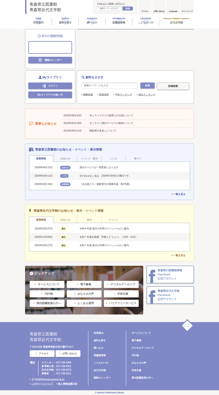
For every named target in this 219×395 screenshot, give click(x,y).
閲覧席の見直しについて (102, 130)
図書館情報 (100, 355)
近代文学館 (100, 370)
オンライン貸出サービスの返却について (111, 123)
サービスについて (141, 333)
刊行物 (135, 355)
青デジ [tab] (137, 158)
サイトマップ (187, 11)
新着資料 (104, 94)
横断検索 (88, 94)
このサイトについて (42, 384)
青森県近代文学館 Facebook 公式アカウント (168, 295)
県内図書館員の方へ (142, 377)
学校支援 (136, 370)
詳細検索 (173, 86)
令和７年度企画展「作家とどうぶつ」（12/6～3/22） (109, 237)
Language (173, 11)
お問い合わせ (159, 11)
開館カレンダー (102, 377)
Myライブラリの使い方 (50, 94)
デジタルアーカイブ (142, 348)
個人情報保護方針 (67, 384)
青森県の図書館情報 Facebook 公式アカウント (170, 274)
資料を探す (100, 340)
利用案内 (98, 333)
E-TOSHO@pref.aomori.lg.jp (48, 379)
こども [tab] (113, 158)
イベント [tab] (113, 219)
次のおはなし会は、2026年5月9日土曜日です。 (105, 175)
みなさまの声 (139, 363)
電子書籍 (136, 340)
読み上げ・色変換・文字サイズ (112, 4)
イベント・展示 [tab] (89, 158)
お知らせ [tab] (65, 158)
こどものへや (101, 363)
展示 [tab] (89, 219)
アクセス (145, 11)
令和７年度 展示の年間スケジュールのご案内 (104, 245)
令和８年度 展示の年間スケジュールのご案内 (104, 228)
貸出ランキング (146, 94)
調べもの (98, 348)
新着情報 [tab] (41, 158)
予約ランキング (123, 94)
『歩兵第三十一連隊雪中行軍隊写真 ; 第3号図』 (106, 184)
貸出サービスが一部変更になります (99, 167)
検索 (128, 8)
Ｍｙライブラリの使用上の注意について (111, 115)
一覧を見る (179, 194)
